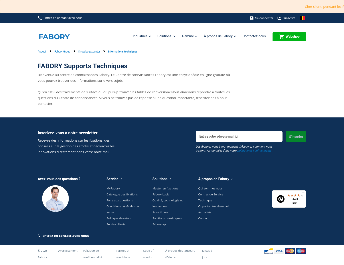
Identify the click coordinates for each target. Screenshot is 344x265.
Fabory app (160, 224)
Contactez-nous (254, 36)
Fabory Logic (160, 194)
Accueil (42, 51)
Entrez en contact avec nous (60, 18)
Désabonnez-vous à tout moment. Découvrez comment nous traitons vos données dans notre (234, 148)
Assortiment (160, 212)
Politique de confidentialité (92, 254)
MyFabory (113, 188)
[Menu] (303, 193)
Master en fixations (165, 188)
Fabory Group (62, 51)
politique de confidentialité (254, 150)
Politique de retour (119, 218)
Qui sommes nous (210, 188)
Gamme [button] (189, 36)
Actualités (204, 212)
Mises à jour (207, 254)
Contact (203, 218)
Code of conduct (148, 254)
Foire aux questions (120, 200)
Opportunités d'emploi (213, 206)
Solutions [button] (167, 36)
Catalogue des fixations (122, 194)
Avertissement (68, 251)
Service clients (116, 224)
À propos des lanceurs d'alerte (180, 254)
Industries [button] (142, 36)
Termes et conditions (123, 254)
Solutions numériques (167, 218)
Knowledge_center (89, 51)
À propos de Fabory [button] (220, 36)
